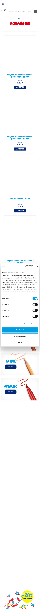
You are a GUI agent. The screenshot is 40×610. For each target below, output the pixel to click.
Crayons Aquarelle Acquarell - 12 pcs (20, 262)
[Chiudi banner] (37, 266)
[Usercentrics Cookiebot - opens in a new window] (25, 266)
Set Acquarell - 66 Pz (20, 199)
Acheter (20, 87)
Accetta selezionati (20, 336)
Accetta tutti (20, 330)
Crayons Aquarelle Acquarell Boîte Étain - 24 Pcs (20, 138)
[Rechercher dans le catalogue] (22, 11)
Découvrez (10, 367)
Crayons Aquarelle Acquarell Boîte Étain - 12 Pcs (20, 76)
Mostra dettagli (29, 324)
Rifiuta (20, 342)
